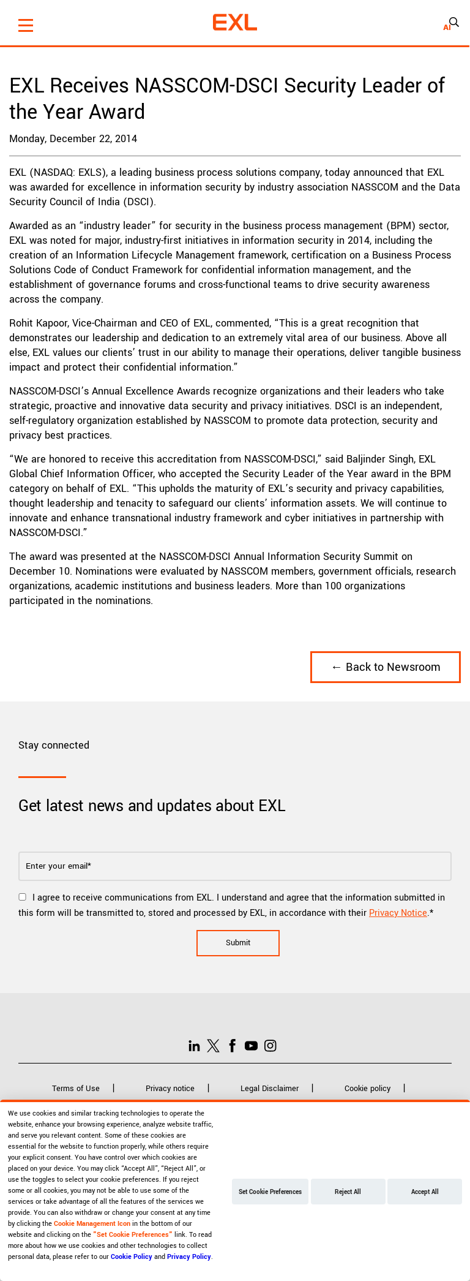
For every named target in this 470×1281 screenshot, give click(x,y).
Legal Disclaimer (270, 1088)
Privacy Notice (398, 913)
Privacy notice (170, 1088)
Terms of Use (76, 1088)
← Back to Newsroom (385, 667)
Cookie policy (367, 1088)
